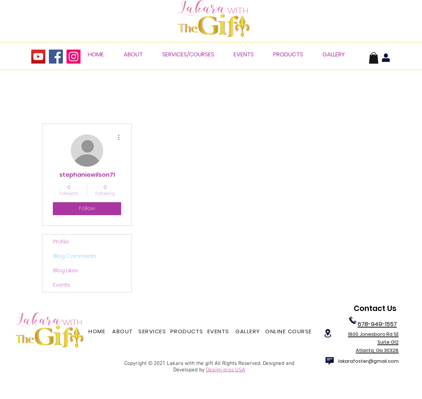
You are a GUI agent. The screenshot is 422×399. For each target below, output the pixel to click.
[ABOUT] (123, 331)
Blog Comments (74, 256)
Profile (61, 241)
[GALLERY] (248, 331)
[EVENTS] (219, 331)
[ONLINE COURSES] (291, 331)
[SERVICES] (153, 331)
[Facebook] (56, 57)
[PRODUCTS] (187, 331)
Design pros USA (225, 370)
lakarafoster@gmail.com (368, 361)
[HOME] (97, 331)
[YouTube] (38, 57)
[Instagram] (73, 57)
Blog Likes (65, 270)
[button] (374, 58)
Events (61, 284)
